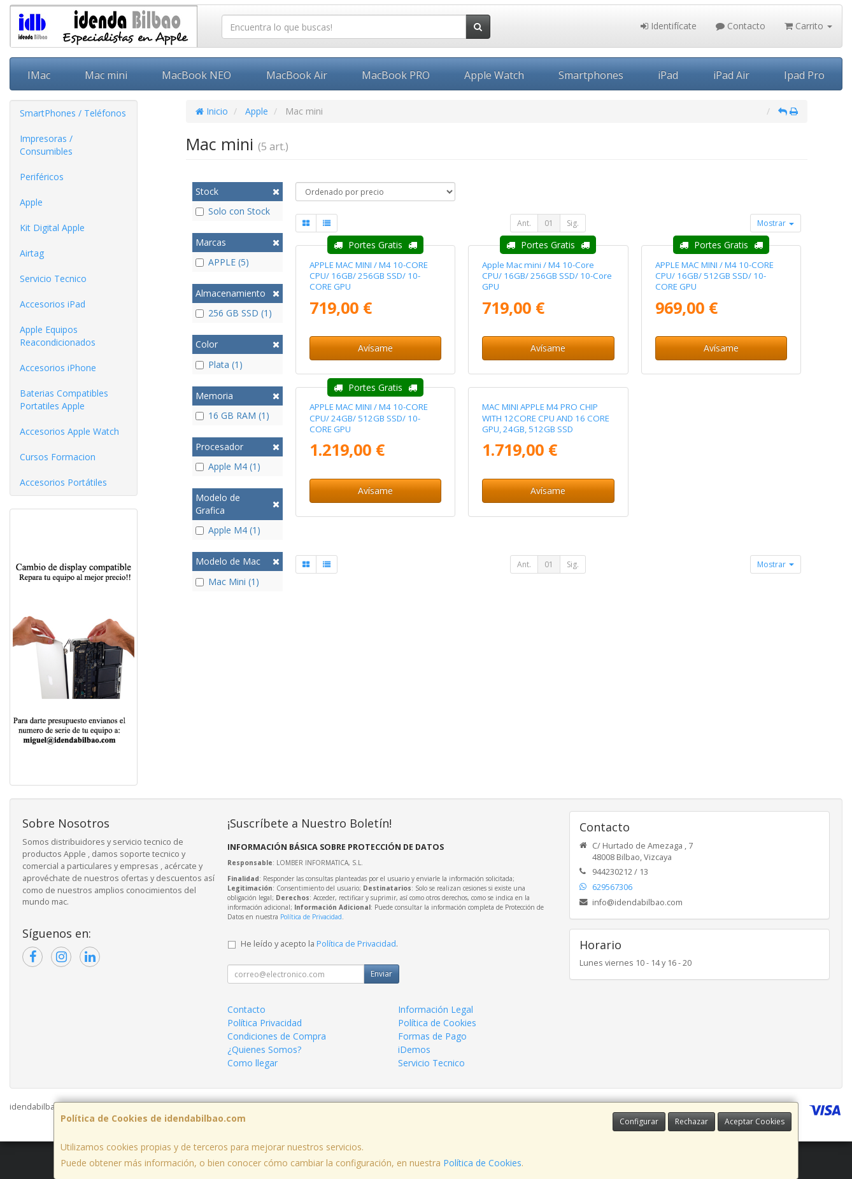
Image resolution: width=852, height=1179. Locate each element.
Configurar (639, 1121)
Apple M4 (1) (227, 466)
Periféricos (42, 177)
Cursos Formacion (58, 457)
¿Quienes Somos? (264, 1087)
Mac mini (106, 75)
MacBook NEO (196, 75)
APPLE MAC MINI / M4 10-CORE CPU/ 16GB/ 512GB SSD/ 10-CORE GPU (714, 399)
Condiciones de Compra (276, 1074)
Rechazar (691, 1121)
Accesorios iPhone (58, 368)
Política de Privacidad (311, 953)
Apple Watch (494, 75)
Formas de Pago (432, 1074)
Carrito (808, 26)
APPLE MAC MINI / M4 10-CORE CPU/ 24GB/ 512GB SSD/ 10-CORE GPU (368, 664)
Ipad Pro (804, 75)
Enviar (381, 1011)
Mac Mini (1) (227, 581)
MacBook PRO (396, 75)
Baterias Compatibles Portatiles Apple (64, 399)
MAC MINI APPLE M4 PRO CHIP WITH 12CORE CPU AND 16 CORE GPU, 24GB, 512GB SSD (545, 664)
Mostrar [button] (775, 223)
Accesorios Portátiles (63, 482)
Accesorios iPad (52, 304)
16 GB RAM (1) (232, 415)
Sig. (573, 223)
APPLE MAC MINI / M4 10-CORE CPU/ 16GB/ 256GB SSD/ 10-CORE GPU (368, 399)
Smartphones (590, 75)
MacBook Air (296, 75)
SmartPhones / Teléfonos (73, 113)
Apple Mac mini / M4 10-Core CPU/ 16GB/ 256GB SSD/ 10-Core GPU (547, 399)
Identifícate (669, 26)
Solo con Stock (232, 211)
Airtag (32, 253)
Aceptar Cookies (755, 1121)
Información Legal (435, 1047)
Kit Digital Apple (52, 228)
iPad (668, 75)
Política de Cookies (482, 1163)
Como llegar (252, 1100)
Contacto (740, 26)
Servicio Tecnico (53, 278)
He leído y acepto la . (319, 981)
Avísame (375, 471)
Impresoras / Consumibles (46, 144)
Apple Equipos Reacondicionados (58, 335)
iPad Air (731, 75)
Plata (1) (219, 364)
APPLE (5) (222, 262)
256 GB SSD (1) (233, 313)
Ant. (524, 223)
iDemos (414, 1087)
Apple (31, 202)
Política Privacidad (264, 1060)
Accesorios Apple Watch (69, 431)
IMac (38, 75)
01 (548, 223)
